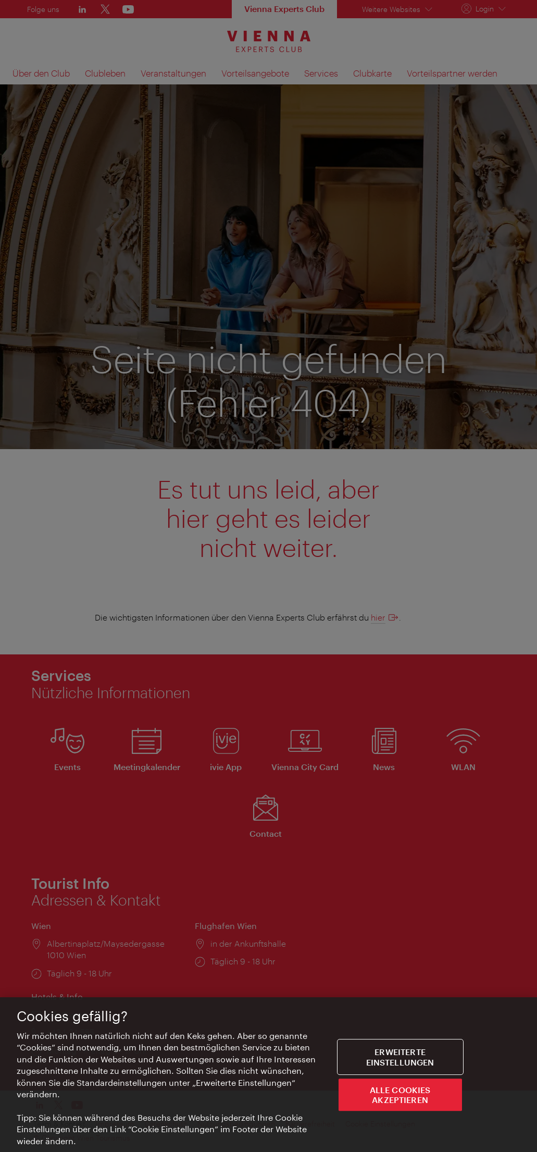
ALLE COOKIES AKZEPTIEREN (400, 1096)
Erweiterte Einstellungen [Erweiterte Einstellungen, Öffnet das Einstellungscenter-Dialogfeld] (400, 1058)
